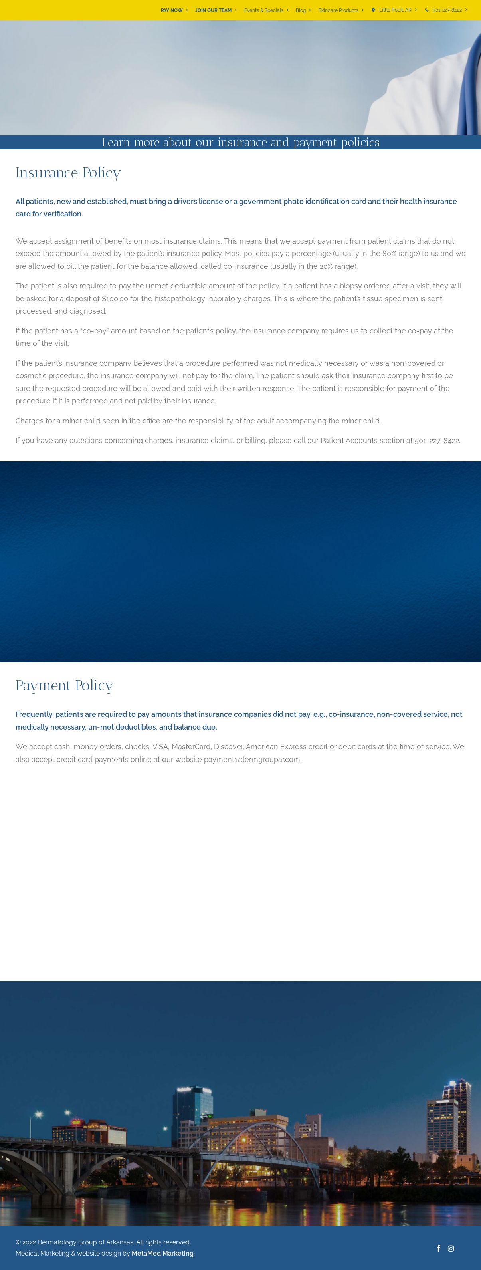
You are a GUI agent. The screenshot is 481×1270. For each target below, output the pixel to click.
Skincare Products (341, 10)
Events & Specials (266, 10)
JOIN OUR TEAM (215, 10)
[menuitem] (175, 10)
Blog (303, 10)
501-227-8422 (450, 10)
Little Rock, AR (397, 10)
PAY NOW (174, 10)
